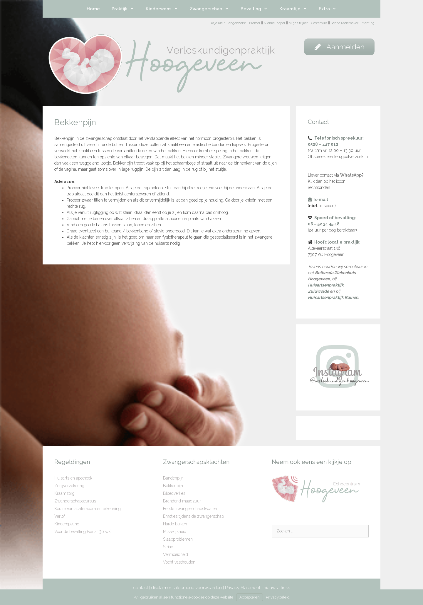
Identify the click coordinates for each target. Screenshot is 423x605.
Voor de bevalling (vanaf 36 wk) (83, 531)
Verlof (59, 516)
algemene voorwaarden (198, 587)
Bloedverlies (174, 493)
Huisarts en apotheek (73, 478)
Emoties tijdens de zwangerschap (193, 516)
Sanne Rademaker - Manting (353, 23)
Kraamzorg (64, 493)
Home (93, 8)
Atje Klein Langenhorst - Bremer (235, 23)
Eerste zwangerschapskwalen (190, 508)
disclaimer (161, 587)
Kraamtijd (296, 9)
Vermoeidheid (175, 554)
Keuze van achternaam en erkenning (87, 508)
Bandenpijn (173, 478)
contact (140, 587)
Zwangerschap (212, 9)
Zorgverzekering (69, 485)
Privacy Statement (242, 587)
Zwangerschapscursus (75, 501)
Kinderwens (165, 9)
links (285, 587)
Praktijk (126, 9)
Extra (330, 9)
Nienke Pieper (274, 23)
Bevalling (257, 9)
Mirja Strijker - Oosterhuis (308, 23)
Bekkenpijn (173, 485)
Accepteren (249, 597)
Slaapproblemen (178, 539)
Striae (168, 546)
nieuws (270, 587)
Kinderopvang (66, 524)
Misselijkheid (174, 531)
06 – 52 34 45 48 (324, 224)
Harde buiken (175, 524)
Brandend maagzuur (182, 501)
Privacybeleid (278, 597)
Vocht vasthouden (179, 562)
